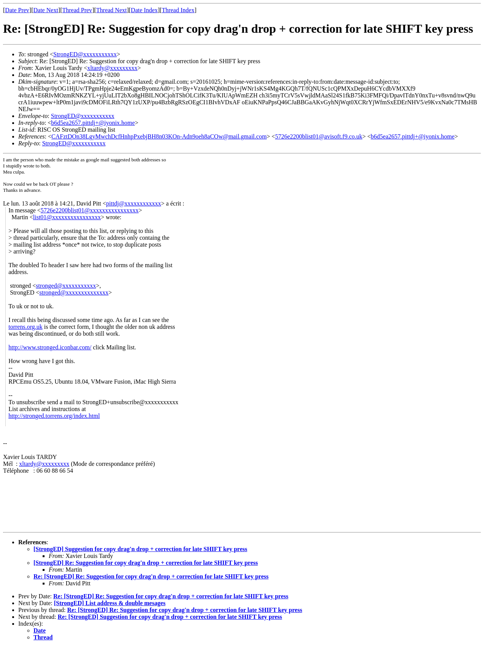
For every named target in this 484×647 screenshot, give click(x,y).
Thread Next (111, 10)
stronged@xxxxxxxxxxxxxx (73, 292)
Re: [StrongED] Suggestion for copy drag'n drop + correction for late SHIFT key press (170, 617)
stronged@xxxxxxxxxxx (66, 285)
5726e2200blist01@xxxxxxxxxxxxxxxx (90, 210)
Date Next (45, 10)
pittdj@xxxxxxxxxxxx (133, 203)
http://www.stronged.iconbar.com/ (49, 347)
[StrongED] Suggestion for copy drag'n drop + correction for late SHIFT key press (140, 549)
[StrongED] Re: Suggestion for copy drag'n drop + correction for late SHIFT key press (145, 562)
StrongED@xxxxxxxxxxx (85, 54)
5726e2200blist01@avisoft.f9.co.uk (318, 136)
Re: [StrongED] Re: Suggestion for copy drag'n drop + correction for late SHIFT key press (151, 576)
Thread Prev (77, 10)
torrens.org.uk (25, 327)
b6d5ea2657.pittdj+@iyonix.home (93, 123)
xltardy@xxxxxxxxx (112, 68)
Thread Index (178, 10)
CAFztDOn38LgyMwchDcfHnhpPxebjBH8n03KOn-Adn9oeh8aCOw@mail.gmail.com (159, 136)
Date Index (144, 10)
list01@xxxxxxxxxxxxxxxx (67, 217)
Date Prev (17, 10)
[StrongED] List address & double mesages (110, 603)
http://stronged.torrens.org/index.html (54, 416)
